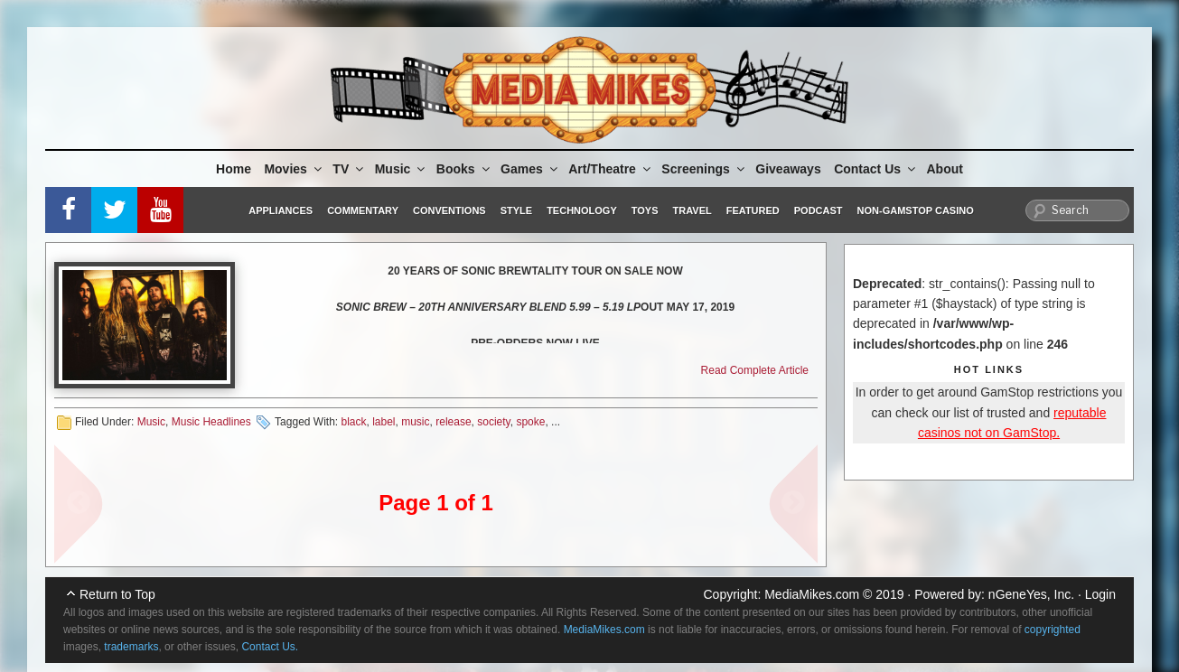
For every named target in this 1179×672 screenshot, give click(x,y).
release (453, 421)
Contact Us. (269, 646)
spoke (530, 421)
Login (1100, 594)
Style (516, 210)
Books (464, 169)
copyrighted (1053, 629)
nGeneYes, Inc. (1031, 594)
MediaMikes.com (811, 594)
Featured (753, 210)
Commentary (362, 210)
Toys (645, 210)
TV (349, 169)
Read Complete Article (755, 370)
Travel (692, 210)
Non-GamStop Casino (915, 210)
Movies (293, 169)
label (383, 421)
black (353, 421)
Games (530, 169)
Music (401, 169)
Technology (582, 210)
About (945, 169)
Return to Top (117, 594)
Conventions (449, 210)
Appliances (280, 210)
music (415, 421)
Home (233, 169)
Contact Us (876, 169)
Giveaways (787, 169)
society (493, 421)
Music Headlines (211, 421)
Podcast (818, 210)
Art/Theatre (610, 169)
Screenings (703, 169)
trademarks (131, 646)
